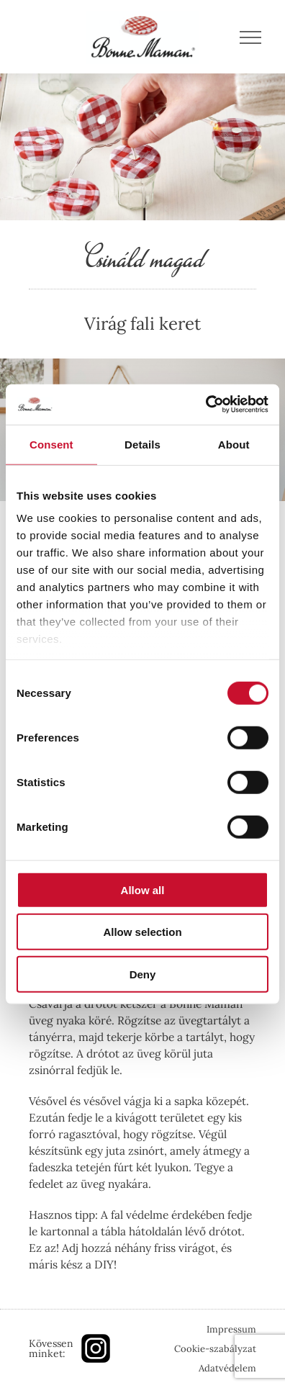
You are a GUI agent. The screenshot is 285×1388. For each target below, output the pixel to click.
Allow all (143, 889)
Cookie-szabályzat (215, 1349)
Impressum (231, 1329)
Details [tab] (142, 444)
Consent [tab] (51, 444)
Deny (143, 974)
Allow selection (142, 932)
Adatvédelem (227, 1368)
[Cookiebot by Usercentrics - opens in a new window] (205, 404)
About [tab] (234, 444)
